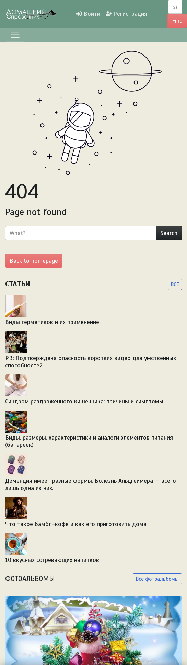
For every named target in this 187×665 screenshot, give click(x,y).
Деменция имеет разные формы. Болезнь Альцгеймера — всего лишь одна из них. (90, 484)
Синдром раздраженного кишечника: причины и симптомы (84, 401)
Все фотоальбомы (157, 579)
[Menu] (15, 35)
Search (168, 233)
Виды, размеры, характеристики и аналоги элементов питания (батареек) (89, 441)
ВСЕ (175, 284)
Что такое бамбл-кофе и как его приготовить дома (76, 524)
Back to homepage (34, 260)
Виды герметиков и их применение (52, 322)
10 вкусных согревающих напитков (52, 560)
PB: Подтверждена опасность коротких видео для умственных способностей (90, 361)
